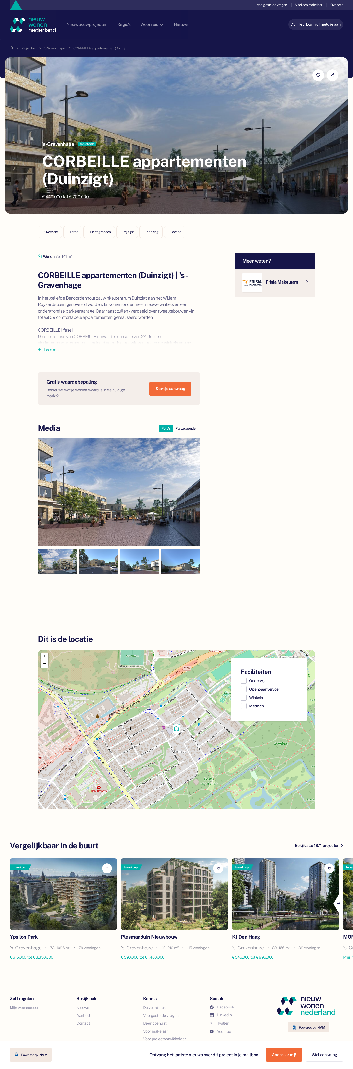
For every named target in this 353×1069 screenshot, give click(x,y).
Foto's (74, 232)
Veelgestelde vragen (271, 5)
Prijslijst (128, 232)
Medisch (256, 706)
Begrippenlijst (155, 1023)
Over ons (336, 5)
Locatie (175, 232)
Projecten (28, 48)
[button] (176, 730)
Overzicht (51, 232)
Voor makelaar (155, 1031)
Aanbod (83, 1015)
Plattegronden (100, 232)
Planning (152, 232)
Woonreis (162, 24)
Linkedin (221, 1015)
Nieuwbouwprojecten (96, 24)
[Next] (338, 904)
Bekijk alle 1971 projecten (319, 845)
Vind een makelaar (308, 5)
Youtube (220, 1031)
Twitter (219, 1023)
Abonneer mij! (284, 1054)
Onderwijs (257, 681)
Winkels (256, 697)
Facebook (222, 1007)
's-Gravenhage (54, 48)
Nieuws (192, 24)
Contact (83, 1023)
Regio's (134, 24)
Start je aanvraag (170, 388)
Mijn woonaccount (25, 1007)
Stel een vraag (324, 1054)
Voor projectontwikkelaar (164, 1039)
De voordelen (154, 1007)
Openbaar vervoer (264, 689)
